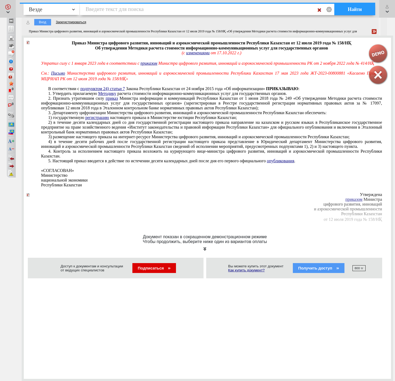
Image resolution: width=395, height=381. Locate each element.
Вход (42, 22)
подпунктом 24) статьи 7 (102, 88)
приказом (148, 63)
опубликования (280, 161)
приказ (112, 98)
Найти (355, 9)
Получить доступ (318, 268)
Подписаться (154, 268)
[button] (8, 9)
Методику (107, 93)
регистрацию (97, 117)
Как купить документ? (246, 270)
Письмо (58, 73)
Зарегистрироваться (71, 22)
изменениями (198, 53)
